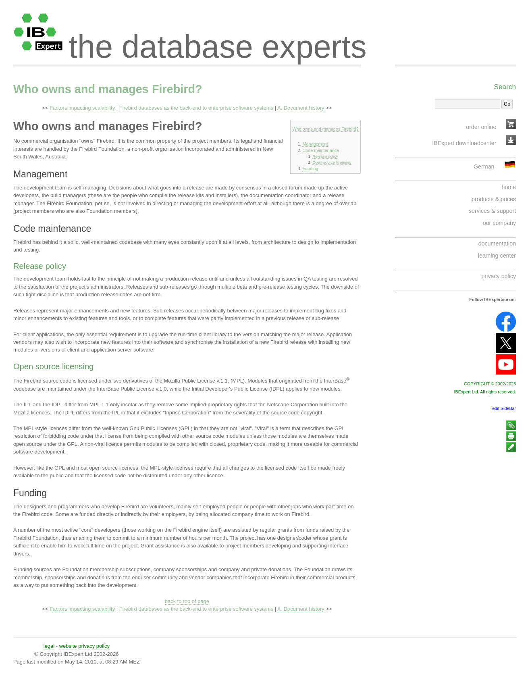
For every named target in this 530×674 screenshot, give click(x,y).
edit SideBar (504, 408)
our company (499, 223)
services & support (492, 211)
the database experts (218, 39)
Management (315, 143)
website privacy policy (84, 646)
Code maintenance (320, 150)
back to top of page (187, 601)
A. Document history (300, 108)
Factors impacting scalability (82, 108)
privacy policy (499, 276)
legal (49, 646)
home (508, 187)
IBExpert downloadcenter (464, 143)
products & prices (494, 199)
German (484, 166)
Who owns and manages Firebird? (107, 89)
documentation (497, 243)
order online (481, 127)
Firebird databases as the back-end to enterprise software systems (196, 108)
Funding (310, 168)
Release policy (325, 156)
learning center (497, 255)
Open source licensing (331, 162)
